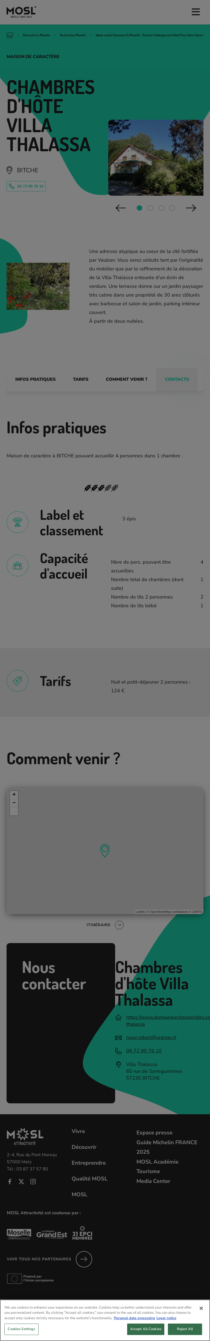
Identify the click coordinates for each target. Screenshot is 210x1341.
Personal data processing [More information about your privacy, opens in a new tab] (134, 1323)
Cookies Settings (21, 1334)
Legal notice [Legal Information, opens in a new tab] (166, 1323)
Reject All (185, 1334)
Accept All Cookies (145, 1334)
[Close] (201, 1313)
